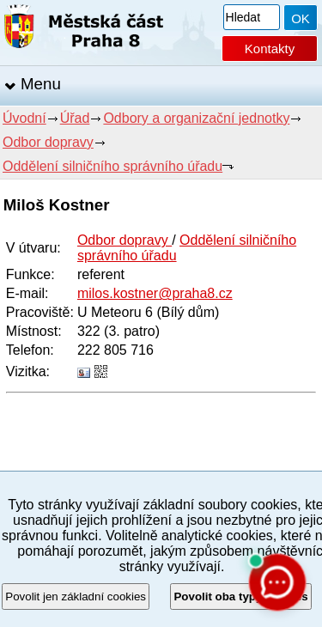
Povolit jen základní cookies (75, 596)
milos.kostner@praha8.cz (155, 293)
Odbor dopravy (48, 142)
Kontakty (270, 48)
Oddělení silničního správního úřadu (112, 166)
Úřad (75, 118)
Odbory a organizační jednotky (196, 118)
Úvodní (24, 118)
